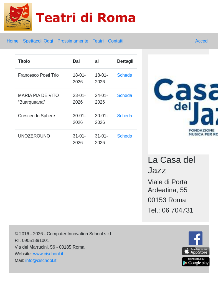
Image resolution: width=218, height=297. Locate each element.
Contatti (115, 41)
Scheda (124, 75)
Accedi (202, 41)
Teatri (98, 41)
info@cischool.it (40, 260)
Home (13, 41)
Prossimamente (72, 41)
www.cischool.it (48, 253)
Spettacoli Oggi (38, 41)
